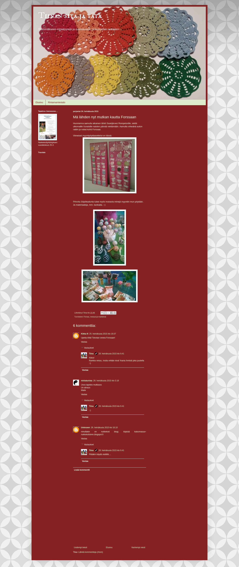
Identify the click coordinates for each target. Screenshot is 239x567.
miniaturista (86, 380)
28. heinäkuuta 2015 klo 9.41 (111, 353)
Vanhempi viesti (138, 547)
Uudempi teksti (80, 547)
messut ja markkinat (98, 317)
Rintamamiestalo (56, 102)
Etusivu (39, 102)
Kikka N (84, 334)
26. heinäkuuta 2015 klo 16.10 (104, 427)
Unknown (85, 427)
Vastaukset (89, 348)
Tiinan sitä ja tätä (70, 15)
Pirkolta (76, 201)
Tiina (91, 353)
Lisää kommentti (82, 470)
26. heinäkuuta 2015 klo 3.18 (106, 380)
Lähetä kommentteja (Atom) (90, 552)
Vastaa (84, 342)
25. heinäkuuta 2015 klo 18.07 (102, 334)
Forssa (86, 317)
